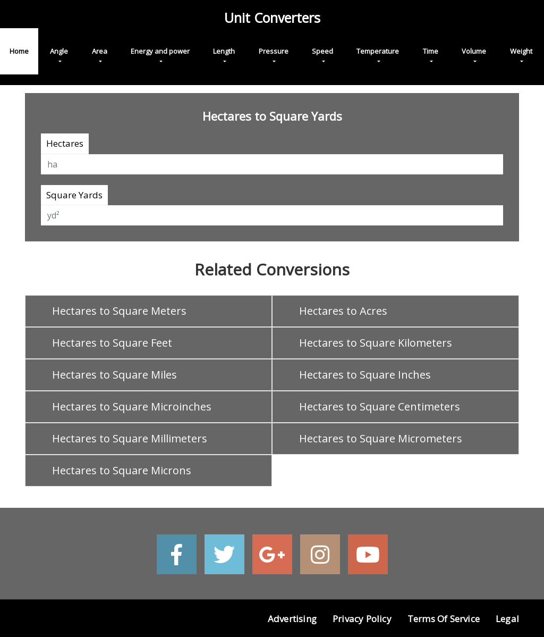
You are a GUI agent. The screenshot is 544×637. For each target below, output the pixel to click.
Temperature (377, 51)
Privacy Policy (362, 619)
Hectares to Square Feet (112, 343)
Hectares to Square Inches (365, 374)
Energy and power (160, 51)
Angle (59, 51)
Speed (322, 51)
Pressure (273, 51)
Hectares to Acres (343, 311)
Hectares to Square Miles (114, 374)
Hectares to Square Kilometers (375, 343)
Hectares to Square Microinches (131, 406)
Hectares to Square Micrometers (380, 438)
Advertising (292, 619)
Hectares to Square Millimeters (129, 438)
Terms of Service (443, 619)
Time (430, 51)
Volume (474, 51)
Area (99, 51)
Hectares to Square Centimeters (379, 406)
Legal (507, 619)
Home (19, 51)
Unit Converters (272, 18)
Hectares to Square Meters (119, 311)
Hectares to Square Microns (121, 470)
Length (224, 51)
